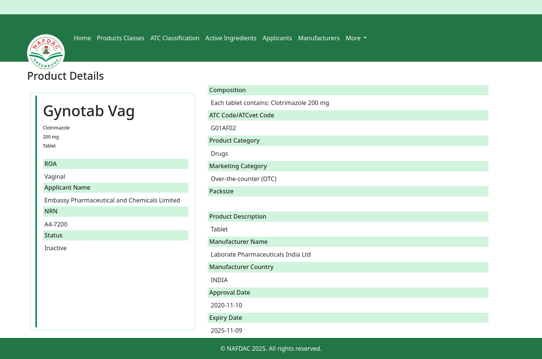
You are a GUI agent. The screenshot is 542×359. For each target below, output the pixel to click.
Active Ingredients (231, 38)
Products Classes (121, 38)
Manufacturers (319, 38)
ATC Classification (174, 38)
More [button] (354, 38)
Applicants (277, 38)
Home (82, 38)
